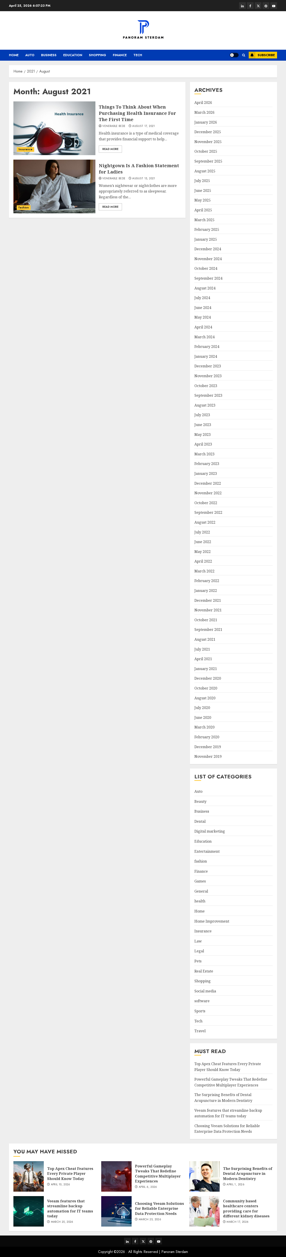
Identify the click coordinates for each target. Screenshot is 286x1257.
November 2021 (208, 610)
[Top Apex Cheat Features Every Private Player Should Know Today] (28, 1176)
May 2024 (202, 317)
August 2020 (204, 698)
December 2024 (207, 248)
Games (200, 881)
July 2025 (202, 180)
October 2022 (205, 502)
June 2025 (202, 190)
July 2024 (202, 297)
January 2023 (205, 473)
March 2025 (204, 219)
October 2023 (205, 385)
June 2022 (202, 541)
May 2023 (202, 434)
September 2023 (208, 395)
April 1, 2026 (235, 1184)
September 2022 (208, 512)
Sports (199, 1011)
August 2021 (204, 639)
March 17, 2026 (237, 1222)
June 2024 (202, 307)
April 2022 (203, 561)
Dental (200, 821)
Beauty (200, 801)
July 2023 (202, 414)
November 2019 (208, 756)
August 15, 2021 (143, 178)
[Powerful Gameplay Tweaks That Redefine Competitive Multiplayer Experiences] (116, 1176)
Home (14, 55)
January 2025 (205, 239)
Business (49, 55)
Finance (120, 55)
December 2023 (207, 366)
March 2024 (204, 336)
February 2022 (206, 580)
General (201, 891)
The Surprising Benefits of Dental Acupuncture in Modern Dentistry (247, 1173)
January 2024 (205, 356)
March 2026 (204, 112)
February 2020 (206, 736)
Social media (205, 991)
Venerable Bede (113, 126)
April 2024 (203, 327)
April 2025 (203, 210)
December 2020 (207, 678)
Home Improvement (211, 921)
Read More (110, 149)
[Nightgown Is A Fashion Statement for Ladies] (54, 186)
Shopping (97, 55)
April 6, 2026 (148, 1187)
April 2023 (203, 444)
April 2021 (203, 658)
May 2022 (202, 551)
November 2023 (208, 375)
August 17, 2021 (143, 126)
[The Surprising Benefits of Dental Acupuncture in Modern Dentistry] (204, 1176)
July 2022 (202, 532)
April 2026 (203, 102)
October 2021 (205, 619)
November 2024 (208, 258)
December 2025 (207, 131)
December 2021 (207, 600)
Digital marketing (209, 831)
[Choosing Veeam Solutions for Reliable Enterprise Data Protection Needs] (116, 1211)
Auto (29, 55)
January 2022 (205, 590)
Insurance (25, 149)
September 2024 (208, 278)
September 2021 (208, 629)
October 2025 (205, 151)
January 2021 (205, 668)
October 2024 (205, 268)
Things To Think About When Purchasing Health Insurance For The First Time (137, 113)
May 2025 (202, 200)
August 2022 (204, 522)
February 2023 (206, 463)
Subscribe (262, 55)
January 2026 (205, 122)
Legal (199, 951)
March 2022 (204, 571)
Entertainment (207, 851)
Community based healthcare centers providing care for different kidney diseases (246, 1208)
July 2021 (202, 649)
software (202, 1000)
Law (198, 941)
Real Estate (203, 971)
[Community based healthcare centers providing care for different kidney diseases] (204, 1211)
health (199, 901)
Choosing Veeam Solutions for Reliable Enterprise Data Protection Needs (227, 1128)
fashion (24, 208)
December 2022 (207, 483)
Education (72, 55)
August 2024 (204, 288)
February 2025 (206, 229)
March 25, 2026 (62, 1222)
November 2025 (208, 141)
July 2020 (202, 707)
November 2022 (208, 492)
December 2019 (207, 746)
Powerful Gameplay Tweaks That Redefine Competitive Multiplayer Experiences (158, 1174)
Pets (198, 961)
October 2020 (205, 688)
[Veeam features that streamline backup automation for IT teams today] (28, 1211)
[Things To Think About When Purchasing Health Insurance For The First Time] (54, 128)
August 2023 (204, 405)
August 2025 (204, 171)
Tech (137, 55)
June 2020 (202, 717)
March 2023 (204, 454)
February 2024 (206, 346)
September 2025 (208, 161)
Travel (200, 1030)
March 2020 (204, 727)
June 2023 (202, 424)
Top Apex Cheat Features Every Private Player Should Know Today (70, 1173)
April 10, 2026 (60, 1184)
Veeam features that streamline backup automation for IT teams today (70, 1208)
